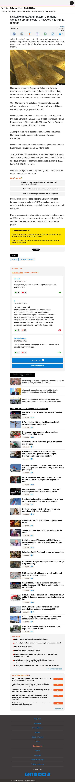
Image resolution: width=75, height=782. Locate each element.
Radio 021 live (29, 8)
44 (32, 514)
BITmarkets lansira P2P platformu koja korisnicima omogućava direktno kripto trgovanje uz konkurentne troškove (39, 454)
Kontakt (37, 750)
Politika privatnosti (37, 764)
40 (32, 484)
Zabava (19, 11)
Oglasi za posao (16, 8)
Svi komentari (37, 360)
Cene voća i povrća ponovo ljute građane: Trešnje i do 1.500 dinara (40, 433)
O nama (37, 741)
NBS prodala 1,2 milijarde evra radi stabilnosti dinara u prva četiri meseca (42, 574)
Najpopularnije (50, 11)
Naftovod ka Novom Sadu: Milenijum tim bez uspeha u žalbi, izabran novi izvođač (36, 655)
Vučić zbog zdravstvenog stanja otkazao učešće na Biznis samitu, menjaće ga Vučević (43, 382)
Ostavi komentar (37, 366)
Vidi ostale (58, 709)
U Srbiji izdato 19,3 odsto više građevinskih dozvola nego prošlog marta (41, 423)
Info (9, 11)
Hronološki (17, 273)
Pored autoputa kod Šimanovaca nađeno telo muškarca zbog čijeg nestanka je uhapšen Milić (41, 400)
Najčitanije (26, 11)
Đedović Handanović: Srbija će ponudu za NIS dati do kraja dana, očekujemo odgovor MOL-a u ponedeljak (43, 467)
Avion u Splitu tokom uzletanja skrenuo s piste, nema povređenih (37, 643)
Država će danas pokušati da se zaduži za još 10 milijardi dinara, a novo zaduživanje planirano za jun (43, 597)
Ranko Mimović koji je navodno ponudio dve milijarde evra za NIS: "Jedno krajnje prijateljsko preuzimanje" (43, 585)
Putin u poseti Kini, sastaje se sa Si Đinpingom (31, 639)
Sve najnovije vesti (54, 669)
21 (32, 602)
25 (32, 437)
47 (32, 612)
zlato (14, 259)
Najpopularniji (31, 273)
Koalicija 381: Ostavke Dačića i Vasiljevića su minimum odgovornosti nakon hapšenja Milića (34, 661)
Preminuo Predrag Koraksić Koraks (27, 650)
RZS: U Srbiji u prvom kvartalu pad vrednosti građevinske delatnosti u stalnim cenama (41, 618)
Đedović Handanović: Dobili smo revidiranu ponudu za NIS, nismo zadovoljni (41, 510)
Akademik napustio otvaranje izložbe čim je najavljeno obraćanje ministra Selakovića (40, 391)
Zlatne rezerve (27, 259)
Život (14, 11)
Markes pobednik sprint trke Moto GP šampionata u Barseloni (36, 666)
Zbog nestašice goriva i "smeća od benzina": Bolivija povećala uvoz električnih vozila (41, 490)
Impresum (37, 755)
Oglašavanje (37, 746)
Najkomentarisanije (38, 11)
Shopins (37, 732)
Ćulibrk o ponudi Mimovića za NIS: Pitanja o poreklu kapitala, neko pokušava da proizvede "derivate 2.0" (42, 542)
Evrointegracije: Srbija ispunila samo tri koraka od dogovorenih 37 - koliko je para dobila (42, 500)
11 (32, 417)
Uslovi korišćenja (37, 760)
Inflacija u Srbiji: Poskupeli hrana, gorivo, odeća (43, 552)
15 (32, 590)
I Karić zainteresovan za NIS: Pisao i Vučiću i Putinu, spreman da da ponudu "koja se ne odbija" (41, 479)
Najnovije (4, 8)
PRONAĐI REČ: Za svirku (23, 647)
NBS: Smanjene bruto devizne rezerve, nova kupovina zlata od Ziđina (41, 627)
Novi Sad (4, 11)
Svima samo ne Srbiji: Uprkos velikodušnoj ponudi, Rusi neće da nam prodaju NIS (40, 608)
